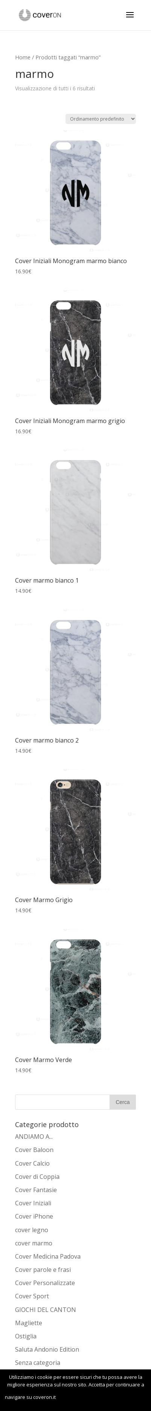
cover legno (31, 1230)
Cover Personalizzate (45, 1283)
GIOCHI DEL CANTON (45, 1310)
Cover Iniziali (33, 1203)
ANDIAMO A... (34, 1136)
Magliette (28, 1323)
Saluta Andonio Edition (47, 1349)
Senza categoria (37, 1362)
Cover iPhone (34, 1216)
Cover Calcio (32, 1163)
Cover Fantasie (36, 1190)
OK (73, 1398)
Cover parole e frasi (43, 1269)
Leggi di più (118, 1398)
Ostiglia (26, 1336)
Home (23, 57)
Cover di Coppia (37, 1176)
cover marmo (33, 1243)
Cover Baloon (34, 1150)
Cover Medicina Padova (48, 1256)
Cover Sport (32, 1296)
